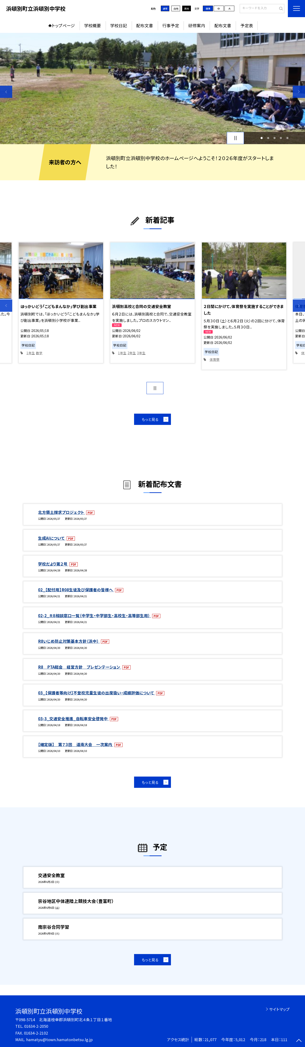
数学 (39, 352)
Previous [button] (6, 92)
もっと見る (150, 419)
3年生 (141, 352)
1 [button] (261, 138)
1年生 (31, 352)
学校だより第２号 (53, 564)
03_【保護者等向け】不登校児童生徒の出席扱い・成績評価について (96, 693)
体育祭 (215, 359)
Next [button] (299, 92)
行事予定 (170, 25)
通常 (165, 8)
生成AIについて (52, 538)
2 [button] (268, 138)
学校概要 (92, 25)
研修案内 (196, 25)
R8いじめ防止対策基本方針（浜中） (69, 641)
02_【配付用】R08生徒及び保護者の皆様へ (76, 590)
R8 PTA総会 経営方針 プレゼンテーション (79, 667)
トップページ (63, 25)
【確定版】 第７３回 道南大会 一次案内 (75, 744)
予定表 (246, 25)
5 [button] (287, 138)
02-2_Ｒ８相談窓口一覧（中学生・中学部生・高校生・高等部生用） (94, 615)
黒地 (186, 8)
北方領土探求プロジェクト (61, 512)
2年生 (131, 352)
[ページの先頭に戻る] (299, 1041)
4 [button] (281, 138)
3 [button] (274, 138)
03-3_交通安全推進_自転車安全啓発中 (73, 718)
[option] (152, 88)
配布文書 (144, 25)
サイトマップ (279, 1009)
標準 (208, 8)
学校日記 (118, 25)
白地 (176, 8)
